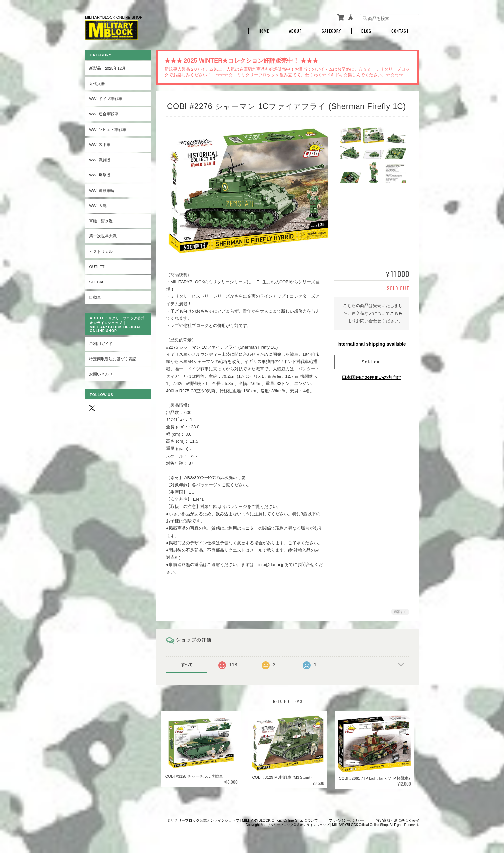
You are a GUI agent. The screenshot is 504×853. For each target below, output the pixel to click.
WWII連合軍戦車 (103, 113)
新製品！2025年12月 (107, 67)
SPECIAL (97, 281)
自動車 (95, 296)
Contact (400, 30)
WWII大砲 (98, 205)
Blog (366, 30)
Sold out (371, 361)
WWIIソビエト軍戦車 (107, 128)
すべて (187, 664)
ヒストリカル (101, 251)
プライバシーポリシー (347, 819)
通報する (400, 611)
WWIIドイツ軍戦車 (105, 98)
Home (264, 30)
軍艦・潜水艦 (101, 220)
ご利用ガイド (101, 343)
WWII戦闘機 (99, 159)
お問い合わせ (101, 373)
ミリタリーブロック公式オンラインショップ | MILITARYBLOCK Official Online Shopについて (242, 819)
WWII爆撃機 (99, 174)
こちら (396, 312)
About (295, 30)
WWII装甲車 (99, 144)
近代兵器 (97, 83)
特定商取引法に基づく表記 (112, 358)
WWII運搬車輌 (101, 190)
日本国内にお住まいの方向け (371, 376)
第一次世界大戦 (103, 235)
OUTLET (96, 266)
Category (331, 30)
